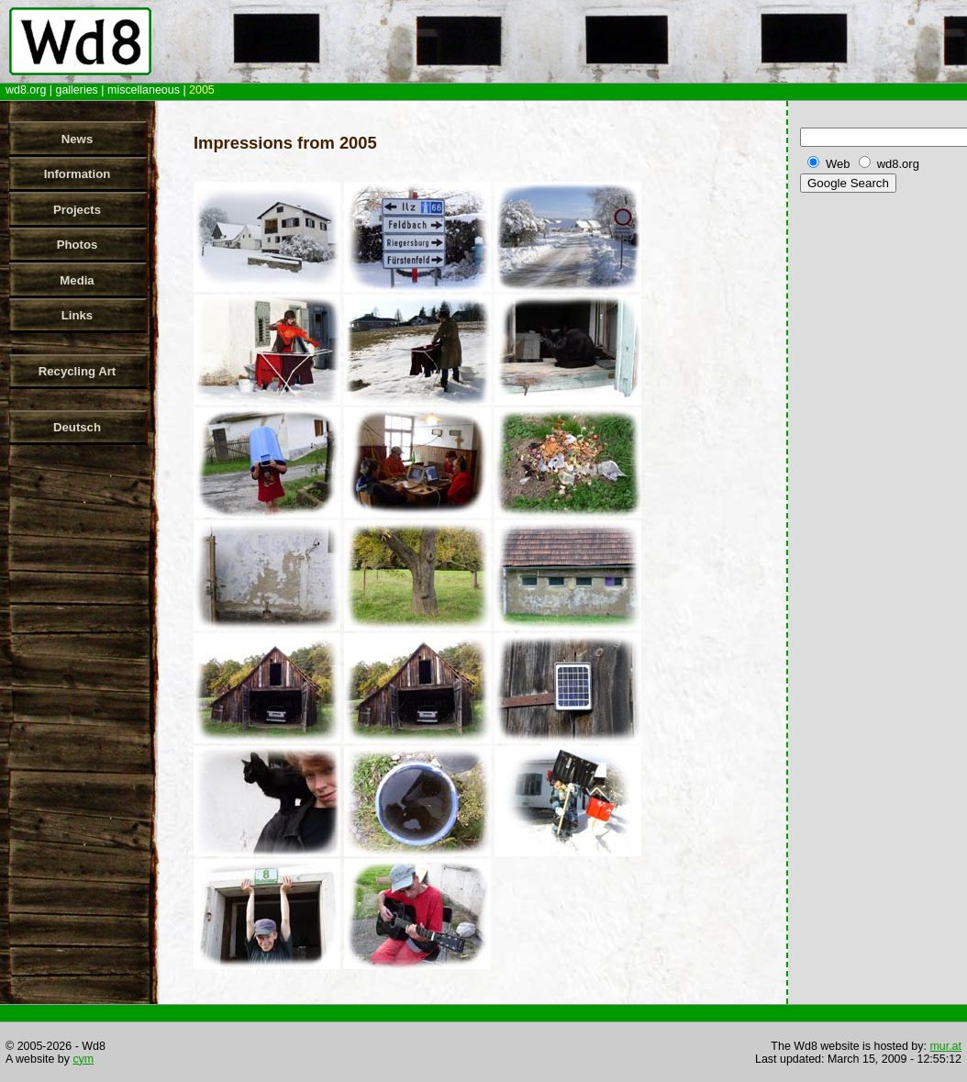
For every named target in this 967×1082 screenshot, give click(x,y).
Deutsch (77, 427)
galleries (76, 90)
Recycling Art (78, 371)
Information (77, 174)
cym (83, 1059)
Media (77, 280)
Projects (77, 210)
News (77, 139)
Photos (77, 244)
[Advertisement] (879, 485)
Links (77, 315)
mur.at (945, 1046)
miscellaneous (143, 90)
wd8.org (26, 90)
